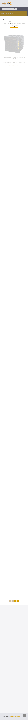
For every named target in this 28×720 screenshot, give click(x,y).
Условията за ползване (15, 716)
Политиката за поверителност (14, 718)
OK (24, 715)
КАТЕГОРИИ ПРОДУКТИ (8, 13)
